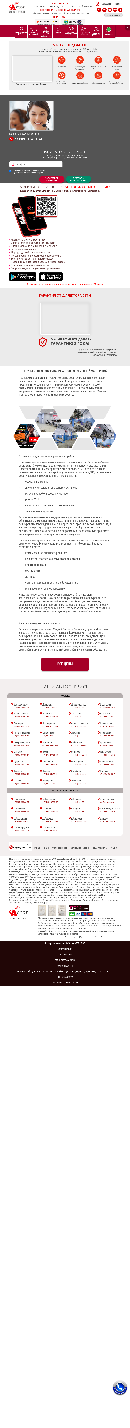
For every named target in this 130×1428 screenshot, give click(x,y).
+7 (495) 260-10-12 (107, 707)
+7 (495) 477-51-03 (107, 755)
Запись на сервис (80, 847)
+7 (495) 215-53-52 (107, 745)
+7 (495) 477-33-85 (50, 726)
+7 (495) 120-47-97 (21, 830)
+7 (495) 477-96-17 (21, 755)
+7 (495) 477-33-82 (78, 707)
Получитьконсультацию (78, 179)
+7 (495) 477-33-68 (21, 726)
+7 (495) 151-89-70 (78, 726)
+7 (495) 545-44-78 (78, 774)
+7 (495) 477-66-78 (107, 821)
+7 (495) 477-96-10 (50, 755)
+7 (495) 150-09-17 (107, 774)
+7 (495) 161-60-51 (50, 783)
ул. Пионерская (107, 802)
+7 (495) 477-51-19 (21, 783)
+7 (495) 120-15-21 (50, 707)
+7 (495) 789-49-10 (21, 736)
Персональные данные (87, 937)
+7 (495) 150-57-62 (107, 726)
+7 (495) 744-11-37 (50, 764)
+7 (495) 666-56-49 (21, 811)
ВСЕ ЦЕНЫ (65, 664)
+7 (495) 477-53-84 (78, 755)
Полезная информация (72, 937)
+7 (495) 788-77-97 (107, 736)
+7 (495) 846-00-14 (21, 774)
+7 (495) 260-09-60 (78, 764)
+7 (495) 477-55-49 (50, 821)
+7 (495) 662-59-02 (107, 764)
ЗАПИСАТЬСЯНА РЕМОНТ (51, 179)
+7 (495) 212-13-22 (25, 139)
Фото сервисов (60, 847)
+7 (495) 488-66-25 (21, 802)
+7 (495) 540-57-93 (50, 745)
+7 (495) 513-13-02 (50, 716)
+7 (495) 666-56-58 (78, 821)
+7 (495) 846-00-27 (78, 716)
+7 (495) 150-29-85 (21, 707)
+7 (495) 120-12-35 (21, 764)
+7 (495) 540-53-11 (50, 774)
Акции (114, 847)
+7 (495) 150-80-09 (78, 802)
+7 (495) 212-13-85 (107, 811)
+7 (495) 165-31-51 (78, 811)
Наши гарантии (99, 847)
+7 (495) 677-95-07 (78, 736)
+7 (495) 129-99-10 (78, 745)
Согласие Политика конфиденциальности (108, 937)
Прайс (46, 847)
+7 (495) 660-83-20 (78, 783)
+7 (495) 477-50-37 (107, 716)
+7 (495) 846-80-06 (50, 830)
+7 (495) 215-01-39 (21, 716)
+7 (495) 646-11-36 (21, 745)
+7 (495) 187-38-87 (50, 802)
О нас (37, 847)
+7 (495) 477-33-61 (50, 736)
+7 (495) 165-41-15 (50, 811)
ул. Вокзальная (21, 821)
